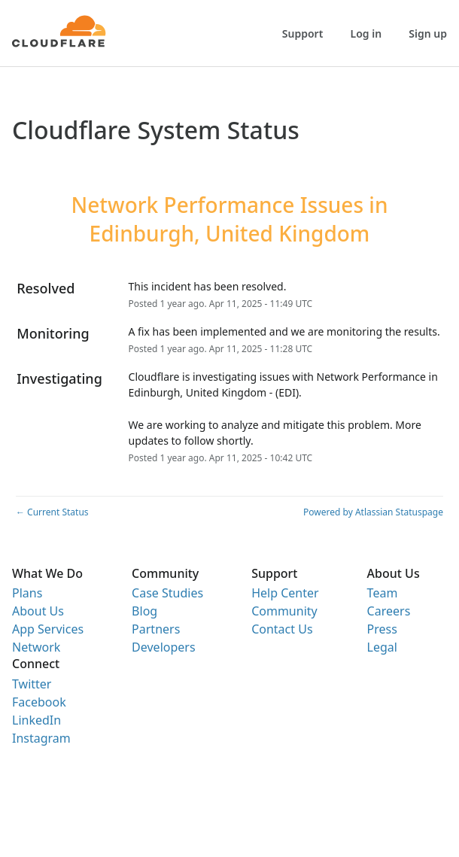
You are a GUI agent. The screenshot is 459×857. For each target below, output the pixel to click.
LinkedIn (36, 720)
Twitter (31, 684)
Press (382, 629)
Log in (366, 33)
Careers (389, 611)
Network (36, 647)
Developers (163, 647)
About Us (38, 611)
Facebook (39, 702)
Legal (382, 647)
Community (284, 611)
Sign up (428, 33)
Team (382, 593)
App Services (48, 629)
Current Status (52, 512)
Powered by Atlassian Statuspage (373, 512)
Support (303, 33)
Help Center (284, 593)
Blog (144, 611)
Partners (156, 629)
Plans (27, 593)
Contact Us (281, 629)
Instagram (41, 738)
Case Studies (167, 593)
